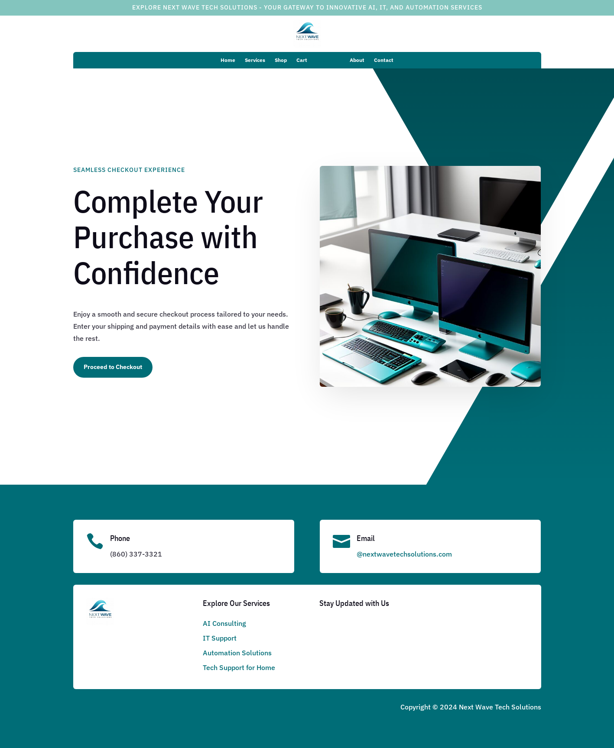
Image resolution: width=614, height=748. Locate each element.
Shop (281, 60)
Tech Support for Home (239, 667)
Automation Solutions (237, 652)
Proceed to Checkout (113, 367)
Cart (301, 60)
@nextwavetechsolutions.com (404, 554)
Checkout (328, 60)
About (357, 60)
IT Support (220, 638)
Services (255, 60)
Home (228, 60)
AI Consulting (224, 623)
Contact (383, 60)
